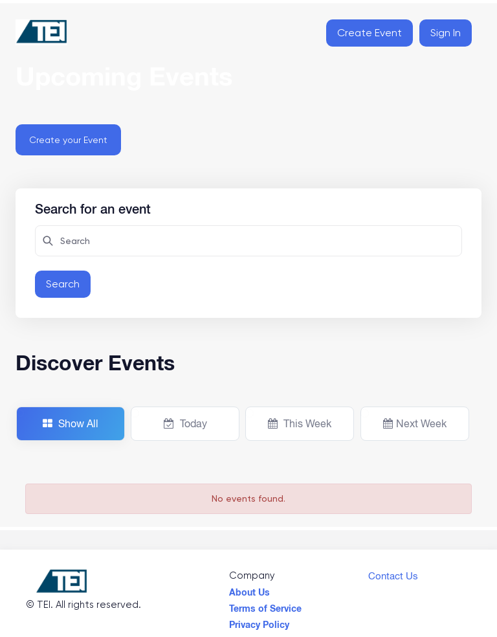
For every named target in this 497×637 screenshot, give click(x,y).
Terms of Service (265, 605)
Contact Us (393, 573)
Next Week (415, 423)
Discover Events (95, 362)
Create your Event (68, 140)
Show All (70, 423)
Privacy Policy (259, 621)
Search (63, 284)
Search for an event (93, 207)
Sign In (445, 33)
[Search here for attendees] (248, 240)
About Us (249, 589)
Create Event (369, 33)
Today (185, 423)
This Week (299, 423)
